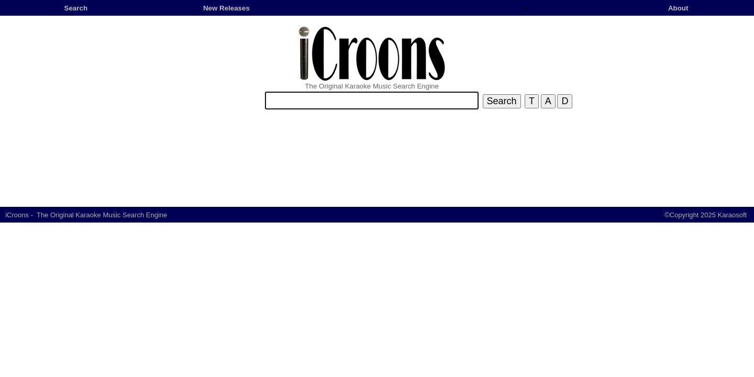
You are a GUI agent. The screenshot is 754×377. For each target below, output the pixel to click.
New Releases (226, 8)
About (678, 8)
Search (75, 8)
